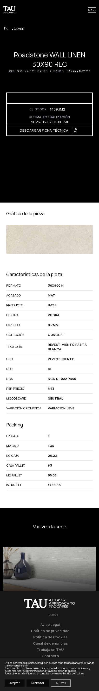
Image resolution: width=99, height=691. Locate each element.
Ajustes (61, 683)
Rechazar (37, 683)
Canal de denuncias (50, 643)
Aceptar (14, 683)
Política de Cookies (50, 637)
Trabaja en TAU (50, 649)
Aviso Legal (50, 624)
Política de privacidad (50, 630)
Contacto (50, 655)
